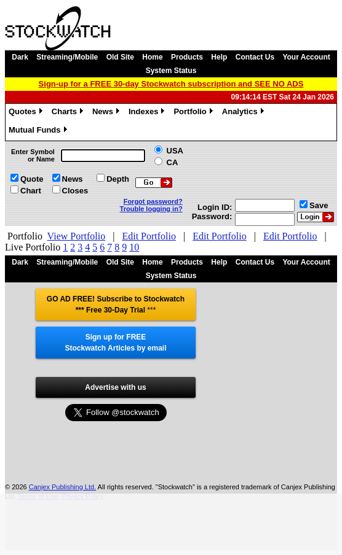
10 (134, 247)
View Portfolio (76, 236)
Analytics (244, 113)
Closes (75, 190)
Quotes (27, 113)
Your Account (306, 57)
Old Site (120, 57)
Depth (117, 179)
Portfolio (194, 113)
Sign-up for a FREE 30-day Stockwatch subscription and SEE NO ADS (171, 83)
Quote (32, 179)
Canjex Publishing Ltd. (62, 487)
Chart (30, 190)
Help (219, 57)
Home (152, 57)
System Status (171, 70)
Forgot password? (153, 201)
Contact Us (255, 57)
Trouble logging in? (151, 208)
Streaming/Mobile (67, 57)
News (107, 113)
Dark (20, 57)
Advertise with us (115, 387)
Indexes (148, 113)
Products (187, 57)
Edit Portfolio (149, 236)
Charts (69, 113)
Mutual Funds (39, 131)
